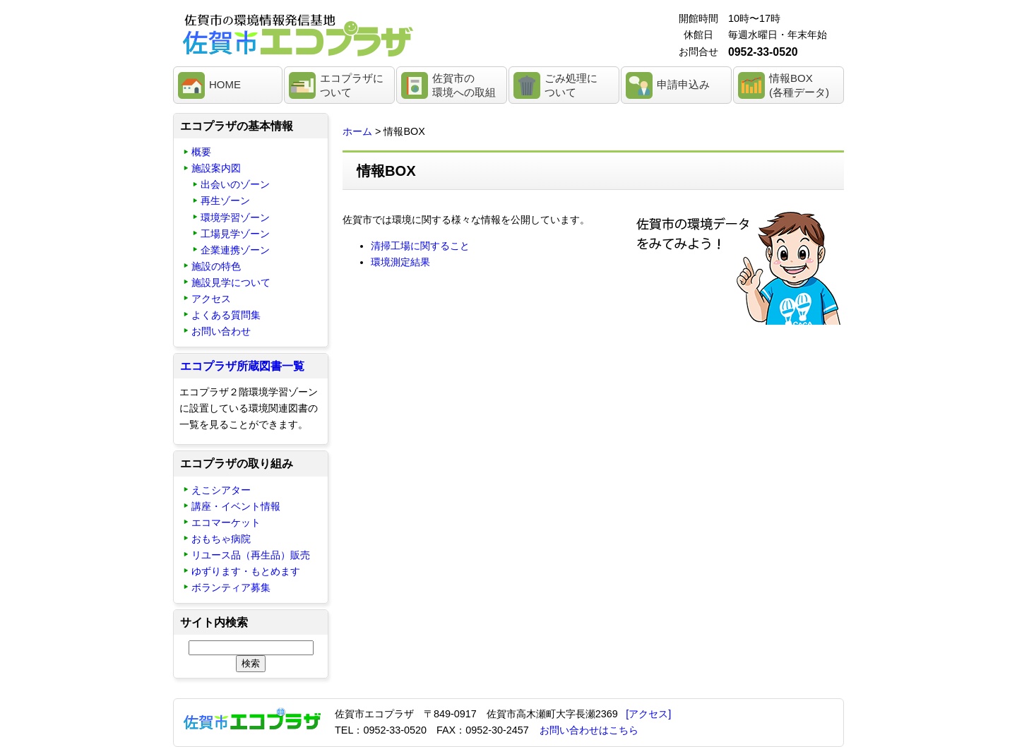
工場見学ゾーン (235, 233)
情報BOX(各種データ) (799, 85)
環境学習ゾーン (235, 217)
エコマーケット (226, 522)
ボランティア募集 (230, 587)
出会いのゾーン (235, 184)
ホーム (357, 131)
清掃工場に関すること (420, 245)
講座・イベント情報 (235, 506)
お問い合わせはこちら (589, 730)
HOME (225, 84)
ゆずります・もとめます (245, 571)
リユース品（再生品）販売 (250, 555)
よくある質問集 (226, 315)
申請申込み (683, 84)
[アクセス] (648, 713)
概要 (201, 151)
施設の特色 (216, 266)
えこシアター (221, 490)
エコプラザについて (351, 85)
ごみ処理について (571, 85)
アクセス (211, 298)
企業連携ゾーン (235, 250)
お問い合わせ (221, 331)
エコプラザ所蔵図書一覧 (242, 366)
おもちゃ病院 (221, 538)
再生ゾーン (225, 200)
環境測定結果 (400, 262)
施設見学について (230, 282)
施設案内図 (216, 168)
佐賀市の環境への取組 (464, 85)
